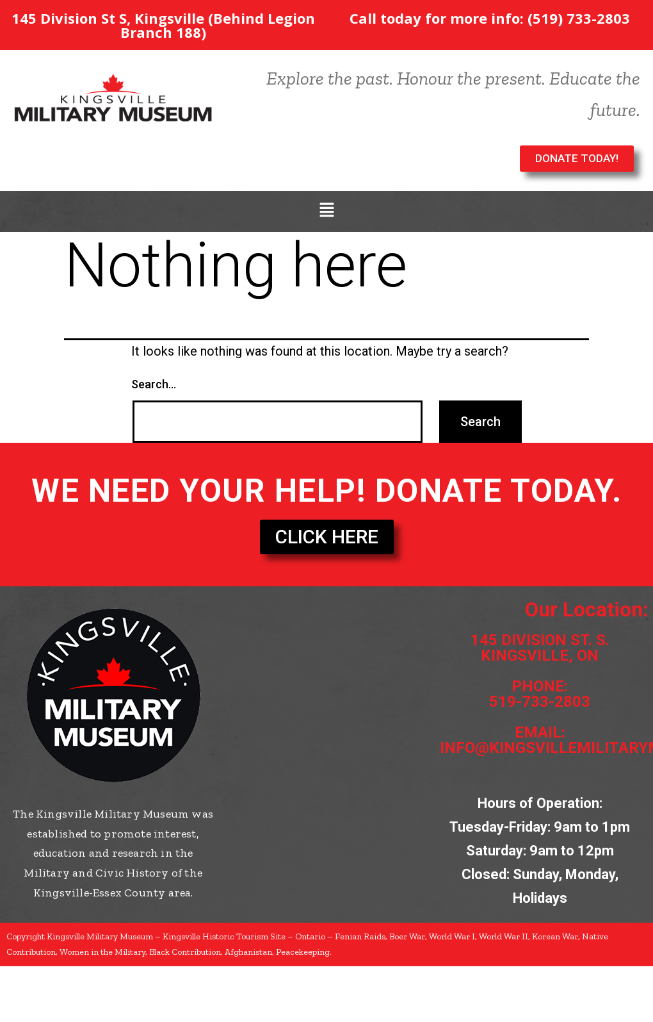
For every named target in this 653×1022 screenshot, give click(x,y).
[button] (326, 211)
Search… (153, 384)
